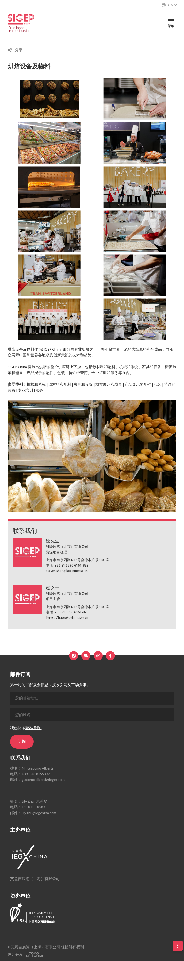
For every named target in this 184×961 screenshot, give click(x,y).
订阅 (22, 778)
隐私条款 (33, 764)
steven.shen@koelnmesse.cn (67, 571)
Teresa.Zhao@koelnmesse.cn (67, 617)
